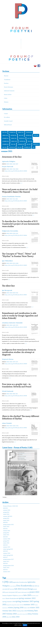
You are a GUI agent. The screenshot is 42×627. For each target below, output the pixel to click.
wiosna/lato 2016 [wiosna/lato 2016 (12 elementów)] (22, 611)
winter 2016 (12, 147)
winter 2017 (36, 144)
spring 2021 (14, 138)
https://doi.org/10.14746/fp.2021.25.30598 (16, 395)
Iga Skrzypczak (7, 290)
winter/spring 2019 (8, 549)
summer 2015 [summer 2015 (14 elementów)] (29, 604)
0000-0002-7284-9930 (12, 169)
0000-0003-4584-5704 (12, 425)
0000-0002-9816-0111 (12, 393)
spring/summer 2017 (8, 559)
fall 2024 (4, 132)
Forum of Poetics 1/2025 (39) (10, 506)
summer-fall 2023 (7, 516)
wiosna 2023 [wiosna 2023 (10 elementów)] (19, 614)
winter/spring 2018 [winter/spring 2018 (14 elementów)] (15, 607)
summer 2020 (5, 141)
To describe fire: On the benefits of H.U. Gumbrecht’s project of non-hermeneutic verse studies (20, 224)
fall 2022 (21, 135)
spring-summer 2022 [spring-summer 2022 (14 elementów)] (27, 598)
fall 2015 (19, 147)
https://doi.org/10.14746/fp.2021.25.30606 (16, 171)
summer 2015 (27, 147)
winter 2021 (22, 138)
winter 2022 (29, 135)
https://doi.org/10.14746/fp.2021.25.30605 (16, 201)
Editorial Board (8, 124)
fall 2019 (30, 141)
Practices (6, 83)
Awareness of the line (11, 157)
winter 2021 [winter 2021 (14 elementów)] (34, 607)
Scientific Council (8, 121)
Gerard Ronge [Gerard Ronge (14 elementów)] (27, 589)
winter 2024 (29, 132)
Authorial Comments (9, 90)
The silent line (8, 286)
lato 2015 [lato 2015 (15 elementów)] (27, 595)
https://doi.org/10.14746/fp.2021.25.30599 (16, 327)
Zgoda (25, 625)
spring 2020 (14, 141)
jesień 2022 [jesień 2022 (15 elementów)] (34, 592)
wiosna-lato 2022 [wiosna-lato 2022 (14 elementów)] (9, 610)
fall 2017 (29, 144)
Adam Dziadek (7, 423)
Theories (6, 76)
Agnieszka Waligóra (8, 161)
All (33, 147)
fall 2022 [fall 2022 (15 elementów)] (18, 589)
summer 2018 (21, 144)
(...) (21, 183)
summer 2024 (12, 132)
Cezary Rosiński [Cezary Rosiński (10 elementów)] (13, 586)
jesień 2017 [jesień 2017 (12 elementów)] (14, 592)
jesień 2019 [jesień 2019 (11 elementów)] (21, 592)
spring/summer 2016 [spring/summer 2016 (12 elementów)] (8, 601)
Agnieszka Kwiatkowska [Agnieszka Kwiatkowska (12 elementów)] (20, 582)
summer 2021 (5, 138)
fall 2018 (13, 144)
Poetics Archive (7, 94)
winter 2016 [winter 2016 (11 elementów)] (27, 607)
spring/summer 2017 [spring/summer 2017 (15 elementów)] (24, 601)
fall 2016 (4, 147)
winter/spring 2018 (8, 555)
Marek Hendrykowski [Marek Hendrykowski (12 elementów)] (12, 598)
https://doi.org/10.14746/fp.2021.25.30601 (16, 294)
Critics (5, 98)
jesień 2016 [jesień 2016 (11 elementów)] (8, 592)
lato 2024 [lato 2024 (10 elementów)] (33, 595)
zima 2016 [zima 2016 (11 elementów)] (8, 617)
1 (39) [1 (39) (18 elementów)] (5, 581)
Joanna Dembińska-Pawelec (11, 196)
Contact (6, 113)
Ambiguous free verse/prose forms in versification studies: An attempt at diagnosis (19, 352)
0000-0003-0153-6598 (12, 263)
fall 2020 (29, 138)
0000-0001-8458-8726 (12, 293)
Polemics (6, 102)
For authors (7, 117)
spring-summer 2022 (8, 524)
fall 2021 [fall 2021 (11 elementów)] (12, 589)
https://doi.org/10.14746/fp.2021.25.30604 (16, 235)
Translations (7, 79)
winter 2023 (13, 135)
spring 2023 (5, 135)
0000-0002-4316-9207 (12, 164)
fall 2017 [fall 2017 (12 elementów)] (7, 589)
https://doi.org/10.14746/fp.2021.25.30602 (16, 427)
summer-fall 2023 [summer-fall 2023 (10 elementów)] (19, 604)
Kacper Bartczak (7, 166)
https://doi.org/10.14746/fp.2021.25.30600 (16, 363)
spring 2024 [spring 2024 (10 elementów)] (13, 604)
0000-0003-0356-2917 (12, 233)
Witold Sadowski (7, 391)
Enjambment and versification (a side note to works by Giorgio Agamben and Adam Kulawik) (20, 315)
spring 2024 (21, 132)
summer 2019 (5, 144)
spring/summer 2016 (8, 565)
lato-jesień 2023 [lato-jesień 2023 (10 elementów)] (20, 595)
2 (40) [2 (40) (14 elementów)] (10, 582)
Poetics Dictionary (8, 87)
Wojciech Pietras (7, 359)
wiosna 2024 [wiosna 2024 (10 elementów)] (24, 614)
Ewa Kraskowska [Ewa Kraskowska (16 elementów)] (24, 585)
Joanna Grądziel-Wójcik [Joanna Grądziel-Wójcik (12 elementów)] (9, 595)
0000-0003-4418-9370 (12, 325)
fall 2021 (36, 135)
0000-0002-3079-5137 (12, 361)
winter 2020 (22, 141)
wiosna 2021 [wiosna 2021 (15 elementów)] (11, 614)
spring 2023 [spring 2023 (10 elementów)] (9, 604)
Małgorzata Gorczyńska (10, 231)
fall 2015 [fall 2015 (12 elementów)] (34, 586)
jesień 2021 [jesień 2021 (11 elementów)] (26, 592)
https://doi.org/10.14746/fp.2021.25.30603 (16, 265)
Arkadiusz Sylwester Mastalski (12, 323)
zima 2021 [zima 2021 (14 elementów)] (15, 617)
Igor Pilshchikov (7, 261)
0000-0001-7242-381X (12, 199)
